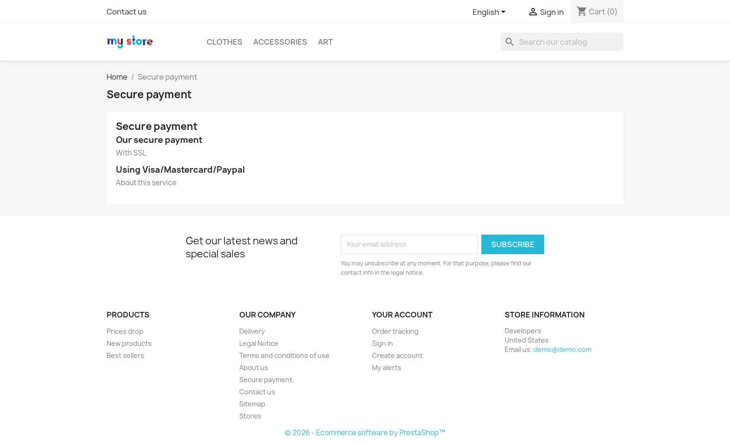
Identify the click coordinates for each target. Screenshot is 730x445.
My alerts (386, 367)
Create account (397, 355)
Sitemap (252, 403)
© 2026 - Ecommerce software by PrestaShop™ (365, 433)
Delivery (252, 331)
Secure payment (265, 379)
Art (325, 42)
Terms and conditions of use (284, 355)
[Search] (561, 42)
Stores (250, 415)
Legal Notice (258, 343)
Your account (402, 315)
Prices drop (125, 331)
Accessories (280, 42)
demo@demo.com (562, 349)
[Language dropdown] (491, 12)
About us (253, 367)
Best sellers (125, 355)
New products (129, 343)
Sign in (382, 343)
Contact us (127, 12)
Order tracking (395, 331)
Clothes (225, 42)
